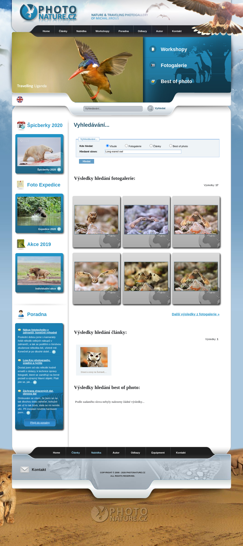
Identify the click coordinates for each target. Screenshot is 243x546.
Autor (159, 31)
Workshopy (102, 31)
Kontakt (177, 31)
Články (63, 31)
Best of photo (171, 81)
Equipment (158, 452)
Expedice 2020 (47, 229)
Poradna (124, 31)
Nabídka (82, 31)
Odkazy (142, 31)
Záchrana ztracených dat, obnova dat (38, 392)
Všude (111, 146)
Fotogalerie (169, 65)
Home (46, 31)
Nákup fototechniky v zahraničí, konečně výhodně (40, 331)
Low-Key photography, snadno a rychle (36, 361)
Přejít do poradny (40, 422)
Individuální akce (45, 288)
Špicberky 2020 (46, 169)
